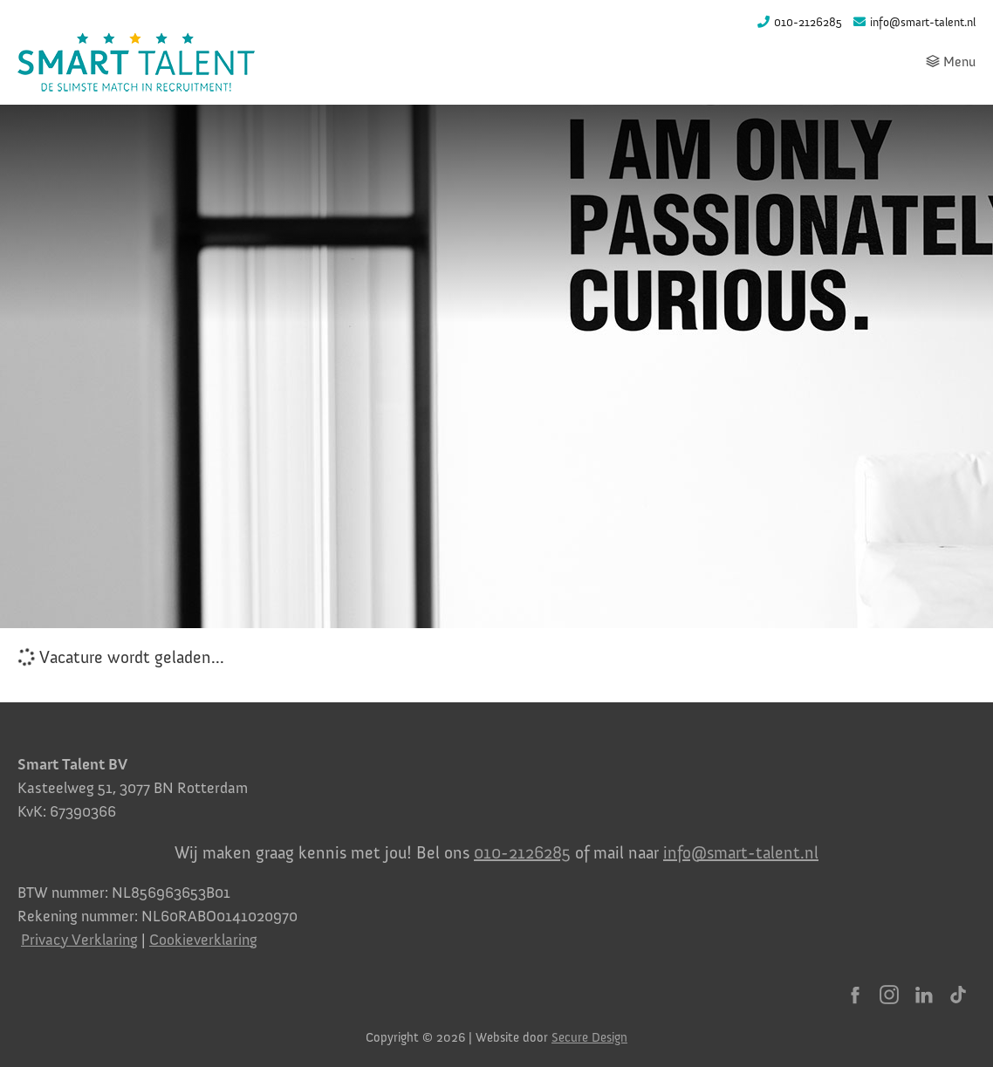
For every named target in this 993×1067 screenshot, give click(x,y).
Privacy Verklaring (79, 939)
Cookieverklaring (203, 939)
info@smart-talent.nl (740, 852)
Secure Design (589, 1037)
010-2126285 (522, 852)
